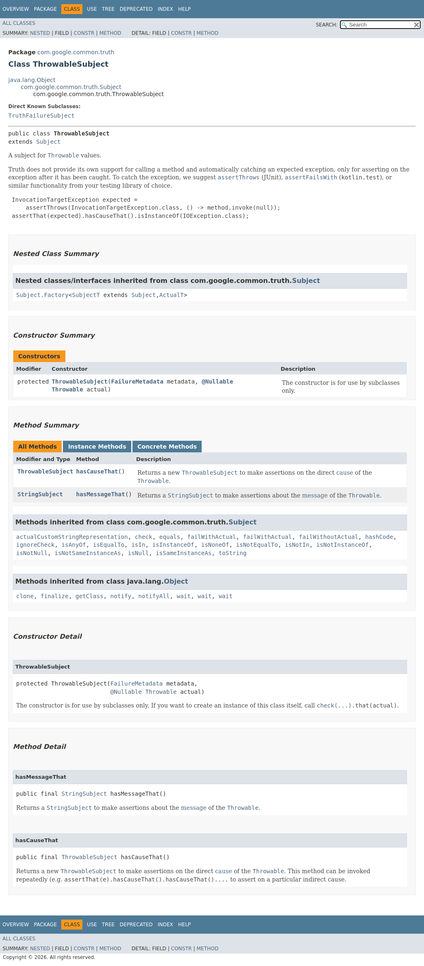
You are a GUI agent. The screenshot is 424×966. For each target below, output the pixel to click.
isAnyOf (74, 544)
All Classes (18, 23)
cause (344, 472)
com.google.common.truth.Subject (71, 87)
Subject (48, 141)
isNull (138, 553)
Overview (15, 9)
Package (45, 9)
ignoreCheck (35, 544)
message (315, 495)
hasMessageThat (100, 494)
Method (110, 33)
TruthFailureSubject (41, 115)
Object (176, 581)
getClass (89, 596)
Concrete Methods (167, 446)
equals (170, 537)
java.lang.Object (31, 80)
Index (165, 9)
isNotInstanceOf (342, 544)
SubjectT (86, 295)
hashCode (379, 537)
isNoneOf (215, 544)
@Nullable (217, 381)
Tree (108, 9)
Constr (84, 33)
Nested (40, 33)
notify (121, 596)
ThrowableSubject (80, 381)
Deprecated (136, 9)
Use (92, 9)
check (143, 537)
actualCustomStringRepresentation (72, 537)
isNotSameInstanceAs (88, 553)
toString (232, 553)
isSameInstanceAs (184, 553)
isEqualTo (108, 544)
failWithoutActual (328, 537)
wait (184, 596)
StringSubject (40, 494)
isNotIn (297, 544)
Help (184, 9)
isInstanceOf (173, 544)
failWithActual (211, 537)
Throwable (67, 389)
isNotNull (32, 553)
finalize (54, 596)
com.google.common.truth (75, 52)
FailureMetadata (137, 381)
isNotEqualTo (257, 544)
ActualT (171, 295)
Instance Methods (97, 446)
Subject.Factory (42, 295)
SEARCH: (327, 25)
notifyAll (154, 596)
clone (25, 596)
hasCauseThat (97, 471)
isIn (138, 544)
